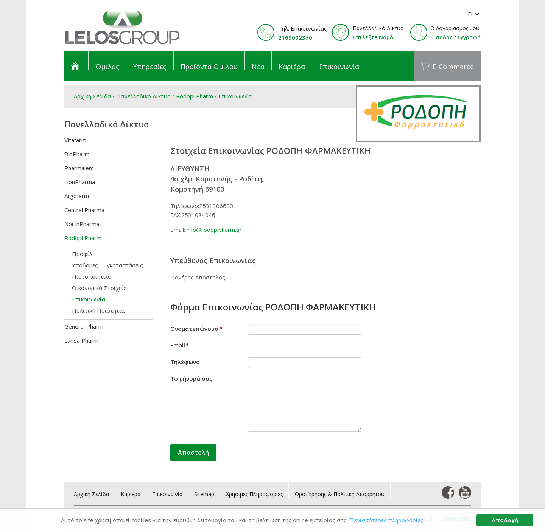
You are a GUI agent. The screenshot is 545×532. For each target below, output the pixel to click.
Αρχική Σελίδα (92, 96)
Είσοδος (441, 37)
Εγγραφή (469, 37)
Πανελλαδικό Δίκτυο (143, 96)
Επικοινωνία (235, 96)
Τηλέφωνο (185, 362)
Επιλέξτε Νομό (373, 37)
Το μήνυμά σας (191, 378)
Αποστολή (193, 452)
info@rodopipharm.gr (214, 229)
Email (179, 345)
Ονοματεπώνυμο (196, 328)
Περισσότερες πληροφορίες (386, 520)
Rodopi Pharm (195, 96)
